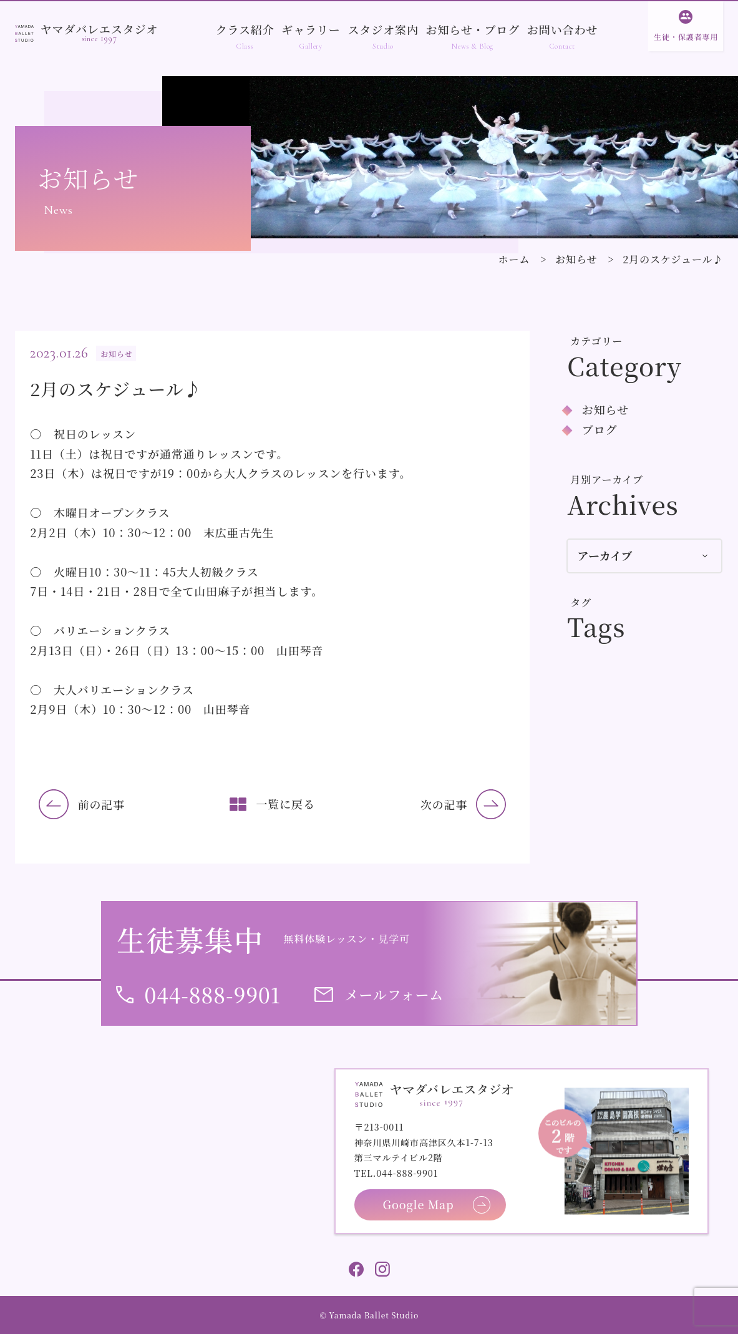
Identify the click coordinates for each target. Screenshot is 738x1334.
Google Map (418, 1204)
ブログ (600, 429)
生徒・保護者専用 (686, 36)
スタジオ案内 (382, 29)
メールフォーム (394, 994)
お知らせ (576, 259)
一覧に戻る (285, 804)
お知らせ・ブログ (473, 29)
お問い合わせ (562, 29)
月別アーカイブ (606, 479)
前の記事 (101, 804)
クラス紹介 (245, 29)
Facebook (356, 1269)
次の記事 (444, 804)
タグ (580, 602)
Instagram (382, 1269)
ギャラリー (311, 29)
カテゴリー (596, 341)
